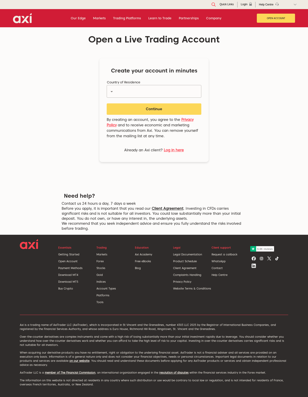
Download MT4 (68, 275)
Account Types (106, 288)
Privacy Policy (182, 281)
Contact (217, 268)
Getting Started (68, 254)
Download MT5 (68, 281)
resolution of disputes (174, 372)
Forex (100, 261)
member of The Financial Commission (70, 372)
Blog (138, 268)
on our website (79, 360)
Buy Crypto (65, 288)
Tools (100, 302)
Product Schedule (185, 261)
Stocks (100, 268)
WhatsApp (219, 261)
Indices (101, 281)
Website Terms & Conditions (192, 288)
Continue (154, 109)
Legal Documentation (187, 254)
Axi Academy (143, 254)
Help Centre (219, 275)
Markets (101, 254)
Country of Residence (123, 82)
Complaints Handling (187, 275)
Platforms (102, 295)
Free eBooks (143, 261)
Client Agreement (167, 208)
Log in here (174, 150)
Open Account (276, 18)
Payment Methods (70, 268)
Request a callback (224, 254)
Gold (99, 275)
